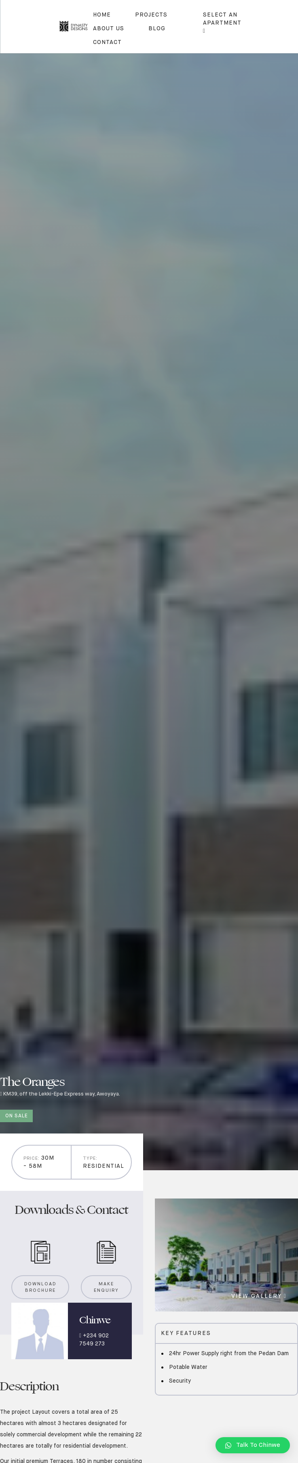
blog (156, 28)
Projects (151, 15)
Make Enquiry (106, 1287)
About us (108, 28)
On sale (16, 1116)
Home (102, 15)
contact (107, 42)
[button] (253, 1445)
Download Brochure (40, 1287)
